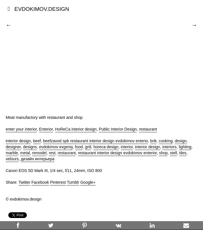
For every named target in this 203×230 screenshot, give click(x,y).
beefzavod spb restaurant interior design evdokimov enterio (95, 141)
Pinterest (58, 182)
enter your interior (21, 129)
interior (127, 147)
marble (12, 153)
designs (30, 147)
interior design (18, 141)
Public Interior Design (118, 129)
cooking (165, 141)
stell (173, 153)
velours (12, 159)
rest (52, 153)
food (79, 147)
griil (88, 147)
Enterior (46, 129)
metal (25, 153)
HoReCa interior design (76, 129)
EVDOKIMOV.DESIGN (41, 9)
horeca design (105, 147)
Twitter (24, 182)
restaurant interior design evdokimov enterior (117, 153)
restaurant (148, 129)
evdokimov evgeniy (56, 147)
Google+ (87, 182)
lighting (185, 147)
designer (13, 147)
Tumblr (73, 182)
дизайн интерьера (38, 159)
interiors (169, 147)
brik (153, 141)
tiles (182, 153)
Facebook (40, 182)
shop (163, 153)
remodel (39, 153)
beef (37, 141)
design (180, 141)
